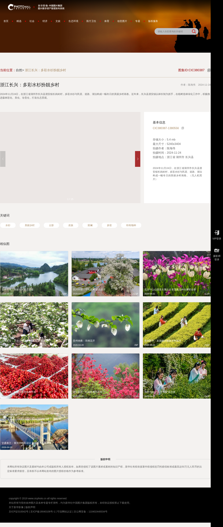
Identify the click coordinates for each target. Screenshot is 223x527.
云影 (51, 225)
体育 (106, 21)
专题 (137, 21)
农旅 (70, 225)
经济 (44, 21)
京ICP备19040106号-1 (42, 511)
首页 (6, 21)
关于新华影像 (16, 507)
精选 (19, 21)
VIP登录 (217, 234)
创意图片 (122, 21)
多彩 (109, 225)
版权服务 (153, 21)
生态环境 (73, 21)
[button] (137, 159)
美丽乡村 (30, 225)
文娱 (57, 21)
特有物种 (131, 225)
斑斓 (90, 225)
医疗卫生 (91, 21)
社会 (31, 21)
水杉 (7, 225)
